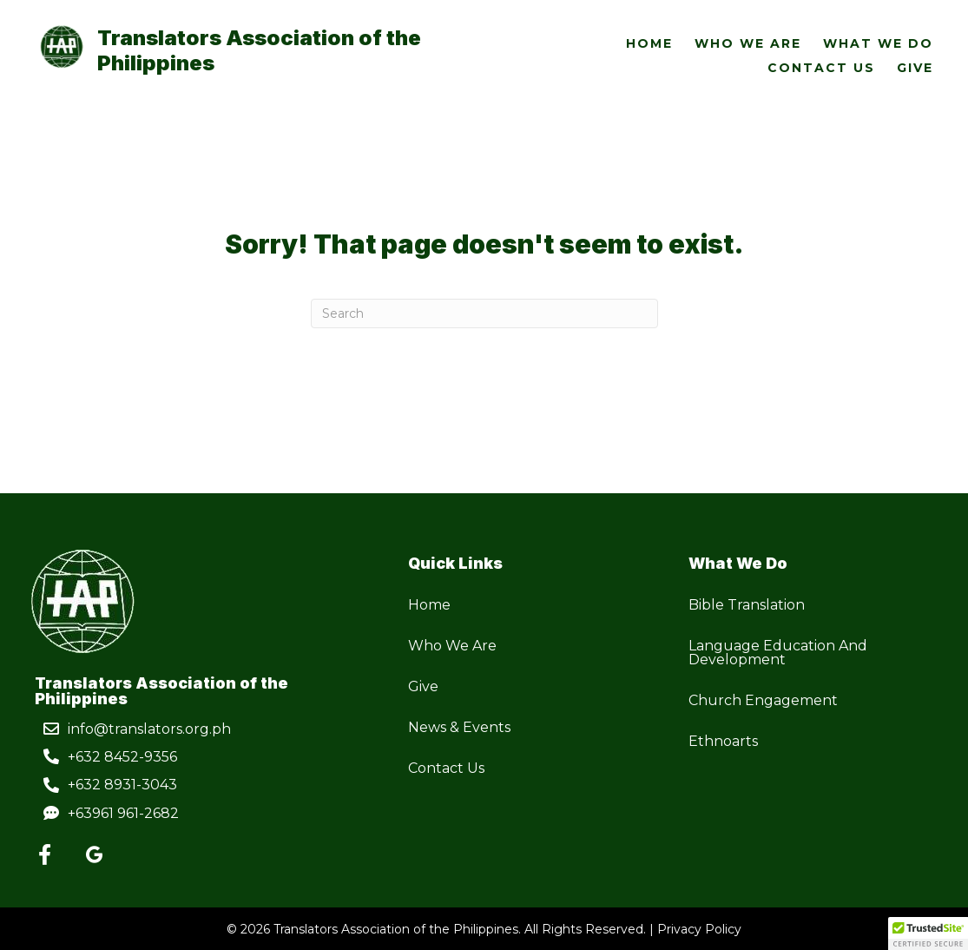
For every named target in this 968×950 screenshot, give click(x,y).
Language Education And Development (777, 652)
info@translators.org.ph (149, 729)
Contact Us (446, 768)
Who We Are (452, 645)
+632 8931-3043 (122, 784)
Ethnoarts (723, 741)
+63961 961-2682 (123, 813)
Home (429, 605)
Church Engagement (763, 700)
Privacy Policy (699, 929)
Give (423, 686)
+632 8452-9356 (122, 757)
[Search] (484, 313)
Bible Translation (746, 605)
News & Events (459, 727)
